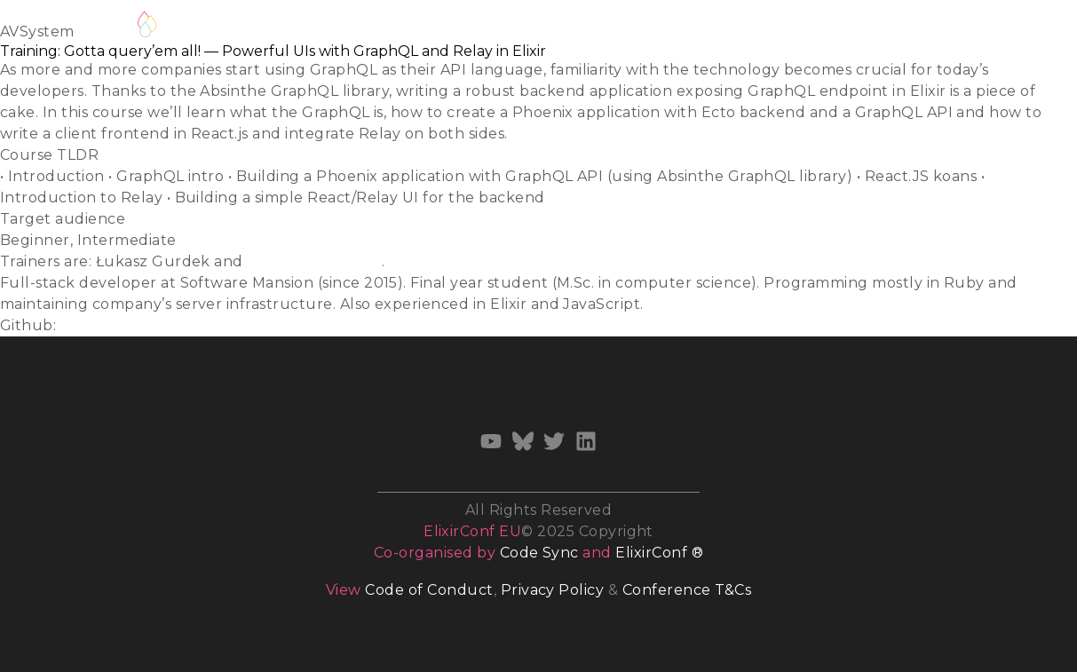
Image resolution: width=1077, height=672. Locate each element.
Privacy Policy (553, 589)
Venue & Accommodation (657, 28)
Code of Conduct (429, 589)
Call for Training (484, 28)
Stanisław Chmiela (314, 261)
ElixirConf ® (659, 552)
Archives (895, 28)
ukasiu (85, 325)
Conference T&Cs (686, 589)
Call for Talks (362, 28)
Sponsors (806, 28)
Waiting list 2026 (236, 24)
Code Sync (539, 552)
